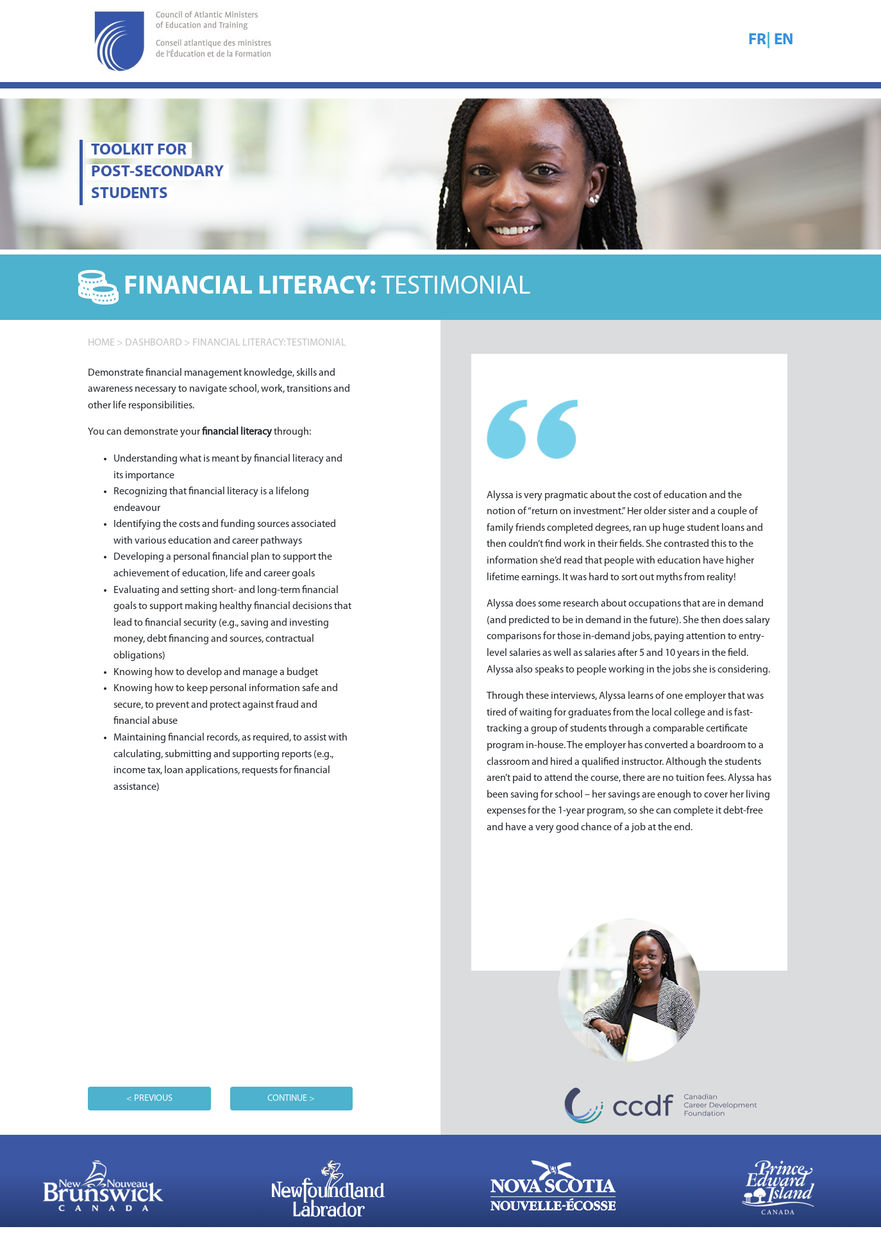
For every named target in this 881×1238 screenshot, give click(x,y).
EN (783, 40)
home (101, 343)
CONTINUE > (291, 1098)
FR (757, 40)
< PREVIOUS (149, 1098)
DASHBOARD (153, 343)
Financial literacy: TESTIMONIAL (269, 343)
